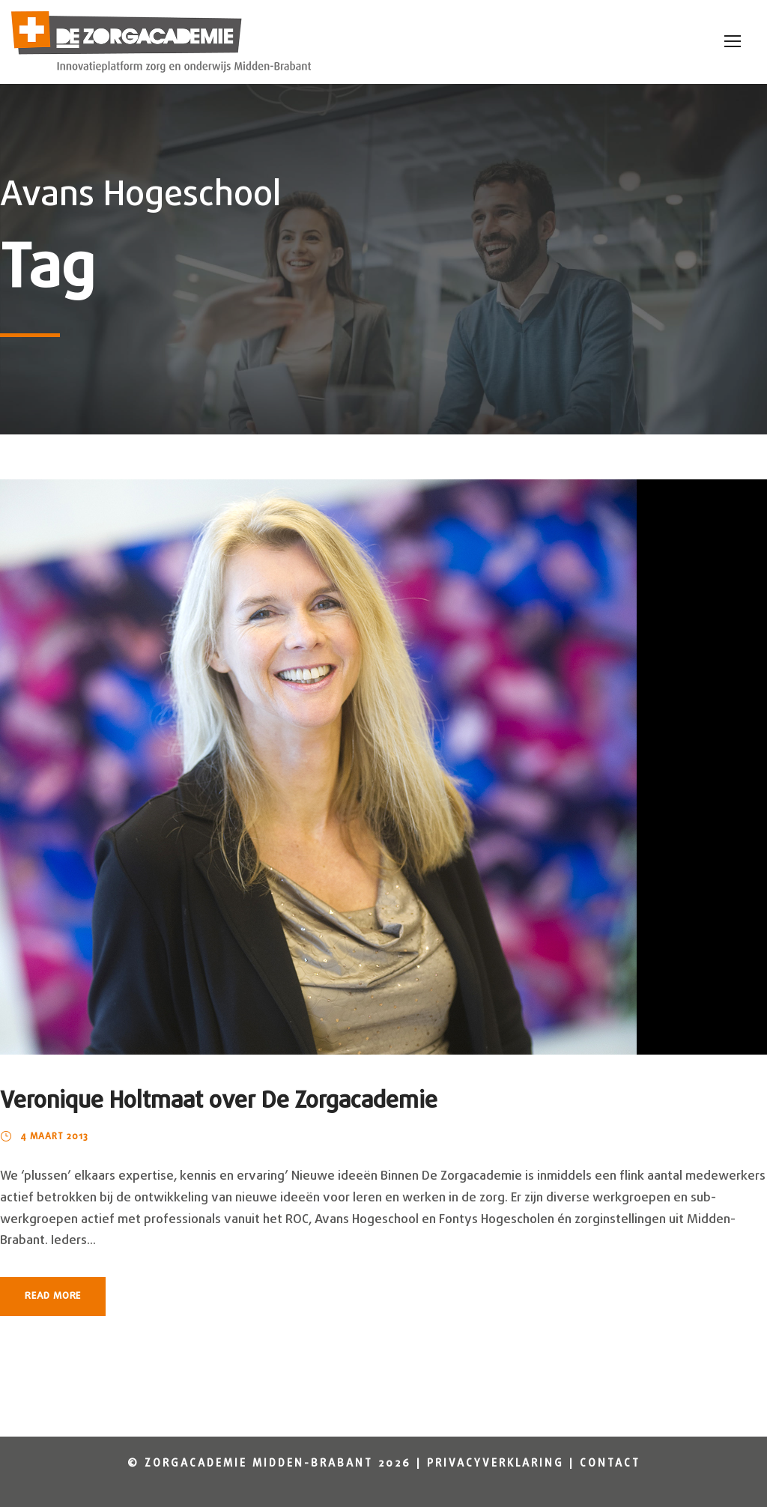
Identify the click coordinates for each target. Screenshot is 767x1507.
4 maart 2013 (54, 1137)
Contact (610, 1464)
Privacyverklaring (495, 1464)
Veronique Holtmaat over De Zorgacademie (218, 1101)
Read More (53, 1296)
